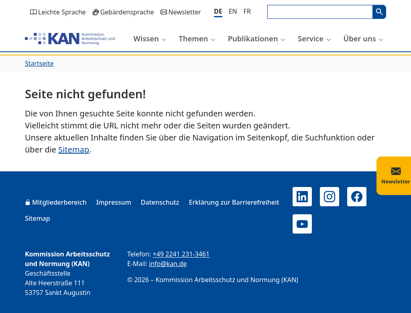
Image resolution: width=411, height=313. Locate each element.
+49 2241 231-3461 (181, 254)
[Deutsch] (218, 11)
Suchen (379, 12)
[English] (233, 11)
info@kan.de (168, 263)
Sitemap (73, 149)
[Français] (247, 11)
